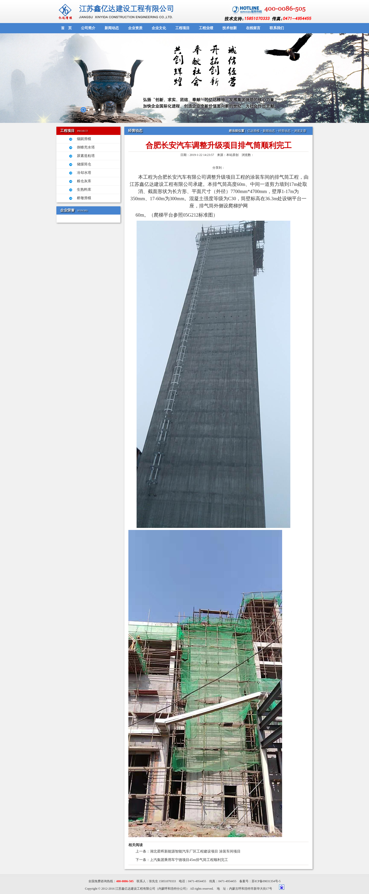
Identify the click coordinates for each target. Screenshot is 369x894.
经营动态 (284, 131)
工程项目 (182, 28)
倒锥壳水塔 (86, 147)
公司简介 (88, 28)
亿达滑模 (253, 131)
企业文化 (159, 28)
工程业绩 (206, 28)
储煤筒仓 (84, 164)
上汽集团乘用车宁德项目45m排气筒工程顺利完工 (189, 860)
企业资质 (135, 28)
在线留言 (253, 28)
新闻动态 (112, 28)
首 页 (66, 28)
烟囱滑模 (84, 139)
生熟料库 (84, 189)
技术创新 (229, 28)
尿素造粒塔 (86, 156)
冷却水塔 (84, 173)
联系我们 (277, 28)
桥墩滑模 (84, 198)
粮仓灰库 (84, 181)
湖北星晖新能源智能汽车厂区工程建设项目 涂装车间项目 (195, 851)
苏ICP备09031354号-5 (266, 881)
